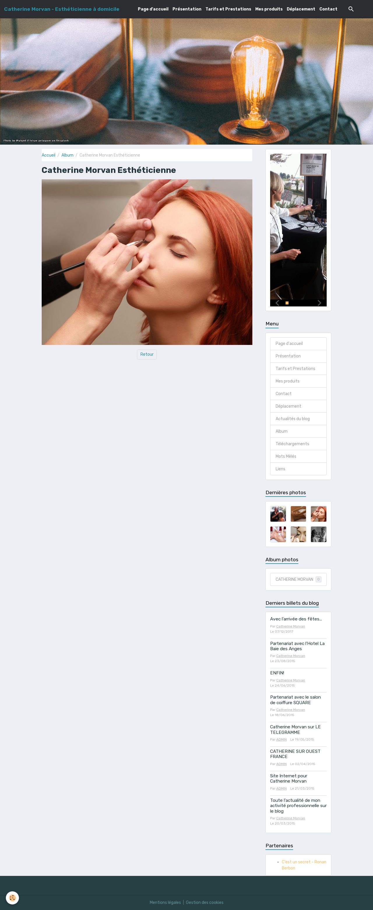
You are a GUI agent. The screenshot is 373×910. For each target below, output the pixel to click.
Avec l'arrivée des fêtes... (296, 619)
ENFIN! (277, 673)
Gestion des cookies (205, 902)
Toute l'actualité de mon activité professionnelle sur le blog (298, 806)
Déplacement (301, 9)
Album (67, 155)
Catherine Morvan (290, 626)
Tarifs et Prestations (228, 9)
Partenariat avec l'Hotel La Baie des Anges (297, 646)
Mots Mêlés (286, 456)
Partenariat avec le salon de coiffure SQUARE (295, 700)
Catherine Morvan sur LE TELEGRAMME (295, 729)
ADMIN (281, 739)
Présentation (187, 9)
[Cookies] (12, 897)
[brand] (61, 9)
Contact (328, 9)
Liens (280, 469)
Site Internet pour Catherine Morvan (288, 778)
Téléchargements (292, 443)
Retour (147, 354)
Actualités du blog (293, 418)
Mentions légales (165, 902)
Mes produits (269, 9)
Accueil (48, 155)
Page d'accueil (153, 9)
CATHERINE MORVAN (298, 579)
